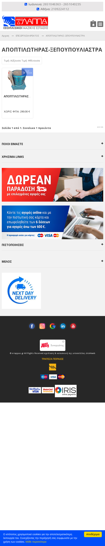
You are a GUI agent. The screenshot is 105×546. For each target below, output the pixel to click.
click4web (90, 353)
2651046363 (52, 4)
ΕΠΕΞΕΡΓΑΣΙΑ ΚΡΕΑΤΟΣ (28, 35)
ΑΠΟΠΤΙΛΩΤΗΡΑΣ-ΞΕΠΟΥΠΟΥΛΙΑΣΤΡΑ (65, 35)
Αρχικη (5, 35)
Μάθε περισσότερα (36, 541)
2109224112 (60, 9)
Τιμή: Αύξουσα (12, 60)
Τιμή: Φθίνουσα (30, 60)
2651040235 (72, 4)
